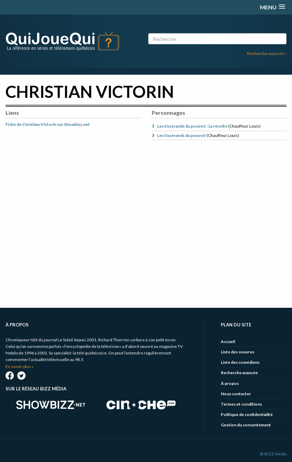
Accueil (228, 341)
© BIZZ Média (273, 453)
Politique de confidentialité (247, 414)
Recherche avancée (239, 372)
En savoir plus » (20, 366)
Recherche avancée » (266, 53)
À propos (230, 383)
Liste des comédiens (240, 362)
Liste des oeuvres (237, 351)
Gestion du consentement (246, 424)
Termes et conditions (241, 404)
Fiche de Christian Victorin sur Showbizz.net (48, 124)
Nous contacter (236, 393)
